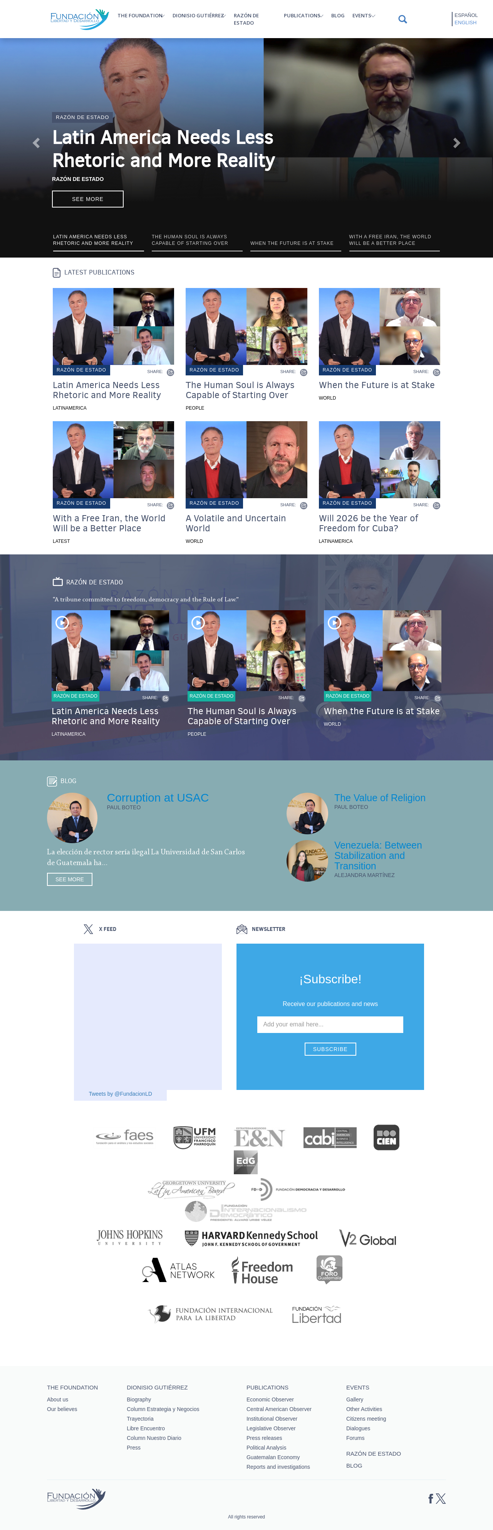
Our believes (62, 1409)
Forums (355, 1438)
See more (88, 199)
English (465, 22)
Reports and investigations (278, 1467)
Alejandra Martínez (364, 875)
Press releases (264, 1438)
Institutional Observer (271, 1419)
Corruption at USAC (158, 797)
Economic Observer (270, 1399)
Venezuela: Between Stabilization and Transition (378, 855)
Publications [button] (302, 15)
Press (134, 1448)
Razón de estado (246, 19)
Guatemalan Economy (273, 1457)
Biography (139, 1399)
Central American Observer (279, 1409)
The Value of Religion (380, 797)
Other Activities (364, 1409)
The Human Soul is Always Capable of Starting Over (240, 390)
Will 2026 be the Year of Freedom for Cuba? (368, 523)
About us (57, 1399)
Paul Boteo (124, 807)
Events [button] (361, 15)
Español (466, 15)
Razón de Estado (78, 179)
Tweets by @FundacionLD (120, 1094)
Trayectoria (140, 1419)
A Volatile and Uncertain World (236, 523)
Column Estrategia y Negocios (163, 1409)
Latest (61, 541)
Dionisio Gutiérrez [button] (198, 15)
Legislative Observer (271, 1428)
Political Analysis (266, 1448)
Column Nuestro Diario (154, 1438)
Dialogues (358, 1428)
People (195, 408)
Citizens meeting (366, 1419)
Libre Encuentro (146, 1428)
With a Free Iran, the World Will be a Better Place (109, 523)
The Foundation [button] (140, 15)
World (327, 398)
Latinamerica (70, 408)
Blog (338, 15)
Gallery (354, 1399)
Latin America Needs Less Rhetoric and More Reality (163, 149)
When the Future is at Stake (377, 385)
